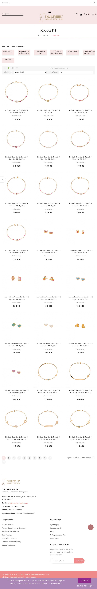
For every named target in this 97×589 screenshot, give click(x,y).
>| (3, 462)
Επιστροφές (54, 538)
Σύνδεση (80, 14)
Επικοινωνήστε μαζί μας (11, 542)
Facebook (91, 2)
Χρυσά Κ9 (55, 35)
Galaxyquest (31, 577)
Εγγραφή (76, 14)
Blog (52, 531)
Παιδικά (45, 35)
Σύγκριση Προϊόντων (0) (59, 68)
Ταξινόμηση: (7, 72)
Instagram (94, 2)
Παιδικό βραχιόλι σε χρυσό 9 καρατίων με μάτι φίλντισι (48, 391)
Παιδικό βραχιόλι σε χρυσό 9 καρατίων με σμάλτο (16, 111)
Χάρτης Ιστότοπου (8, 545)
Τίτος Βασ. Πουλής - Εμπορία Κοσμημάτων (32, 574)
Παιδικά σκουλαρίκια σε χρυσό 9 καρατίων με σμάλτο (48, 251)
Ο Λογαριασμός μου (58, 535)
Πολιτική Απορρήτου (85, 586)
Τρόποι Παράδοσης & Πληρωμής (14, 528)
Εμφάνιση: (54, 72)
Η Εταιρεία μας (7, 525)
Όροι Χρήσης (7, 535)
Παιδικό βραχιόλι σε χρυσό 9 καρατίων (48, 111)
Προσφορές (54, 525)
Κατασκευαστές (56, 528)
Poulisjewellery (16, 116)
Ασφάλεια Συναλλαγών (10, 531)
